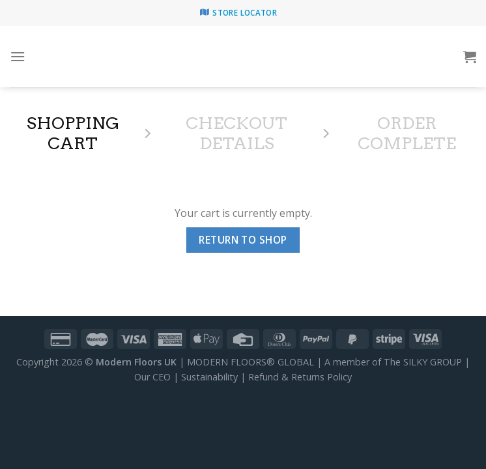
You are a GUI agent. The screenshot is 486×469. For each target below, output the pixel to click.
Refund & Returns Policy (300, 377)
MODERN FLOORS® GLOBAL (250, 362)
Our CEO (152, 377)
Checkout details (236, 133)
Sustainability (209, 377)
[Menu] (17, 56)
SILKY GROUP (432, 362)
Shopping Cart (73, 133)
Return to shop (243, 240)
